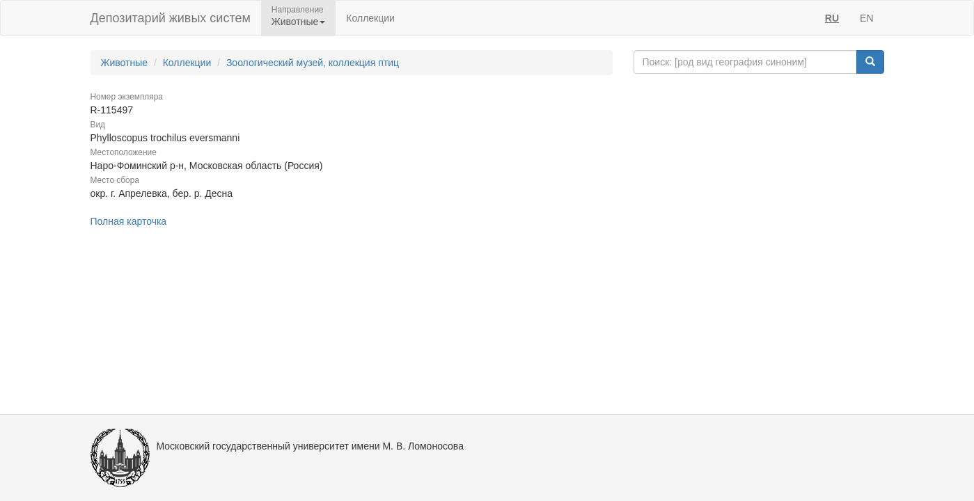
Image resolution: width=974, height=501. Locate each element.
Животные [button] (299, 21)
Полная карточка (129, 221)
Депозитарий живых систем (171, 18)
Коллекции (370, 18)
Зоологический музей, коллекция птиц (312, 62)
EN (866, 18)
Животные (124, 62)
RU (832, 18)
